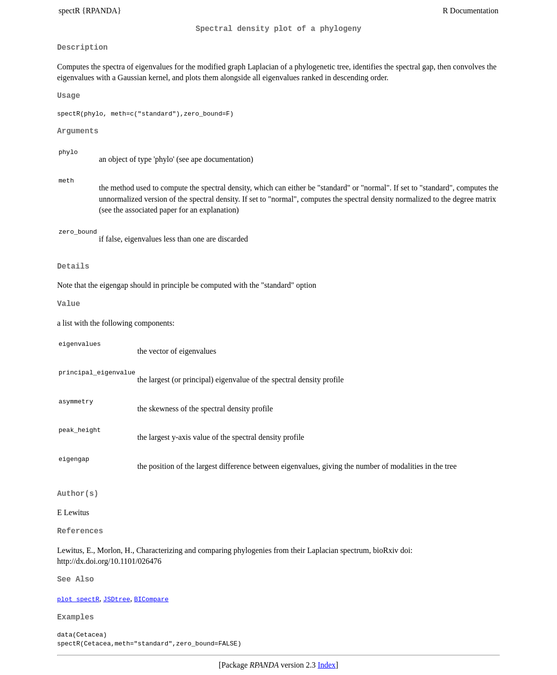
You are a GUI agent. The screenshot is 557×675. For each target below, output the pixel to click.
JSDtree (116, 598)
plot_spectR (78, 598)
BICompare (151, 598)
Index (327, 665)
